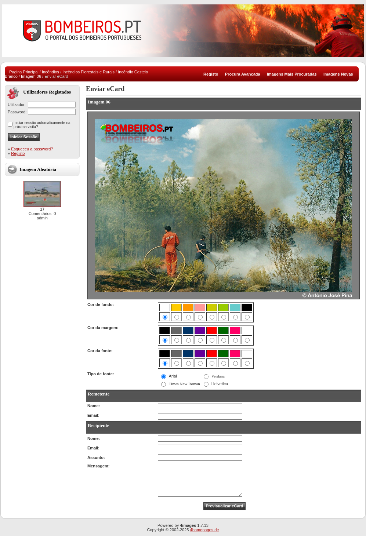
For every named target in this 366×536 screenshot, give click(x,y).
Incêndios (50, 72)
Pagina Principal (24, 72)
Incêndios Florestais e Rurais (88, 72)
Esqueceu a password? (32, 149)
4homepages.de (204, 530)
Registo (18, 153)
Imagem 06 (31, 76)
